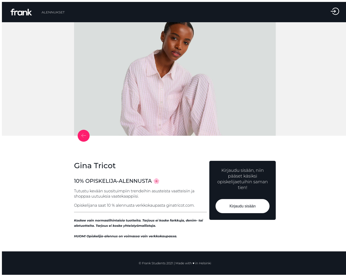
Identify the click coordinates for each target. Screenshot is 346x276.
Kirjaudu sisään (243, 206)
